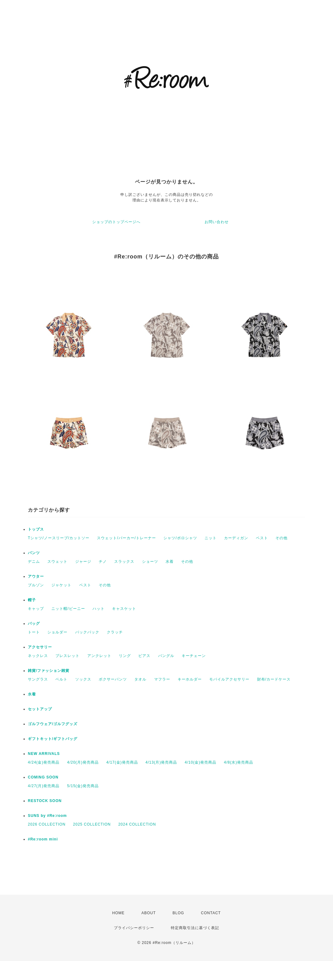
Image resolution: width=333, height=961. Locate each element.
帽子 (32, 600)
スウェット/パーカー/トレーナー (126, 538)
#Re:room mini (43, 839)
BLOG (178, 913)
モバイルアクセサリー (229, 679)
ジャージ (83, 561)
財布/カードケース (274, 679)
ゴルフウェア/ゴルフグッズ (52, 724)
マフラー (162, 679)
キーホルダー (190, 679)
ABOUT (148, 913)
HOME (118, 913)
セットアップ (40, 709)
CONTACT (211, 913)
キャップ (36, 608)
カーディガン (236, 538)
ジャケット (61, 585)
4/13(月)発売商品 (161, 762)
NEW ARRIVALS (44, 754)
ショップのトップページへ (116, 222)
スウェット (57, 561)
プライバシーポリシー (134, 928)
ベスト (262, 538)
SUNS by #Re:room (47, 815)
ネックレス (38, 656)
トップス (36, 529)
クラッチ (115, 632)
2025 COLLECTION (92, 824)
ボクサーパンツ (113, 679)
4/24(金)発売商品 (43, 762)
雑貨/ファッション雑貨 (48, 670)
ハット (99, 608)
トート (34, 632)
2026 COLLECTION (47, 824)
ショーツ (150, 561)
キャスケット (124, 608)
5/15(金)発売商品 (83, 786)
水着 (170, 561)
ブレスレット (67, 656)
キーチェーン (194, 656)
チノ (103, 561)
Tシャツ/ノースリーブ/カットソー (58, 538)
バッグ (34, 623)
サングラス (38, 679)
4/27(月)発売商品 (43, 786)
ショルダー (57, 632)
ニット (211, 538)
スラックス (124, 561)
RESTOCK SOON (45, 801)
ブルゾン (36, 585)
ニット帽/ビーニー (68, 608)
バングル (166, 656)
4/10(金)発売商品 (200, 762)
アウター (36, 576)
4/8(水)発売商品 (238, 762)
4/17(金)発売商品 (122, 762)
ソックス (83, 679)
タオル (140, 679)
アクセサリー (40, 647)
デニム (34, 561)
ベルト (61, 679)
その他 (281, 538)
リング (125, 656)
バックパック (87, 632)
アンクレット (99, 656)
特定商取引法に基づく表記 (195, 928)
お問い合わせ (217, 222)
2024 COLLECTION (137, 824)
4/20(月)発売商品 (83, 762)
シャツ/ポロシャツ (180, 538)
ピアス (144, 656)
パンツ (34, 553)
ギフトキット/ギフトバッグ (52, 739)
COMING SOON (43, 777)
